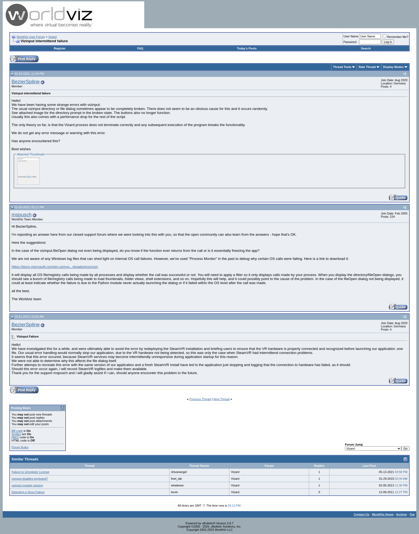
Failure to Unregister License (30, 472)
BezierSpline (26, 81)
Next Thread (222, 399)
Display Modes (393, 67)
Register (60, 48)
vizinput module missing (27, 485)
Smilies (16, 434)
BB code (17, 430)
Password (350, 42)
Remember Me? (395, 36)
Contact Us (361, 514)
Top (412, 514)
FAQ (140, 48)
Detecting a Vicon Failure (28, 492)
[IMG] (15, 437)
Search (366, 48)
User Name (351, 36)
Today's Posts (247, 48)
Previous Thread (200, 399)
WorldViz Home (382, 514)
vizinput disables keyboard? (30, 478)
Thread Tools (342, 67)
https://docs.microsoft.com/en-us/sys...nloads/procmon (55, 267)
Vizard (52, 36)
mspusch (22, 214)
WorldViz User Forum (31, 36)
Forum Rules (20, 447)
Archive (401, 514)
